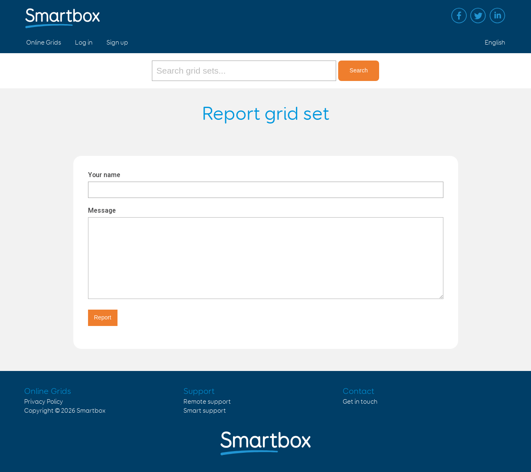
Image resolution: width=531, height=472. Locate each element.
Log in (84, 43)
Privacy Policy (43, 402)
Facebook (459, 15)
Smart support (204, 411)
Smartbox (91, 411)
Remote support (207, 402)
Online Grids (43, 43)
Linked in (497, 15)
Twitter (478, 15)
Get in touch (360, 402)
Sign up (117, 43)
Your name (104, 175)
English (495, 43)
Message (102, 210)
